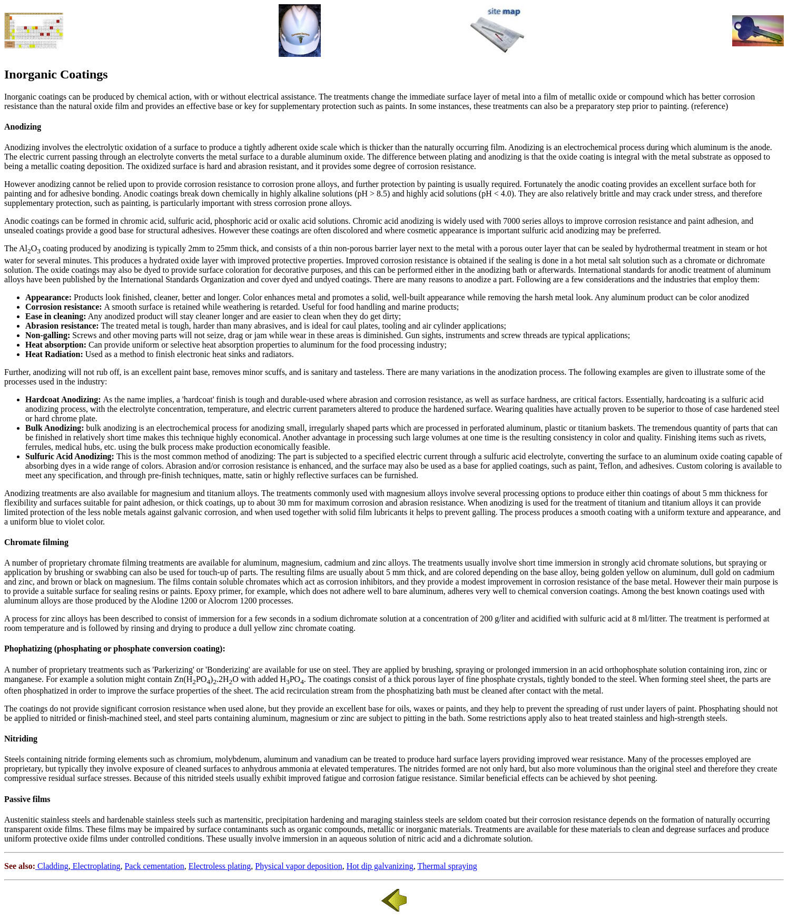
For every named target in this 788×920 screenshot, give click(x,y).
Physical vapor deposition (298, 866)
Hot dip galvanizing (380, 866)
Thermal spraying (447, 866)
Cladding (51, 866)
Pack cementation (154, 866)
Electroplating (96, 866)
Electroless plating (220, 866)
